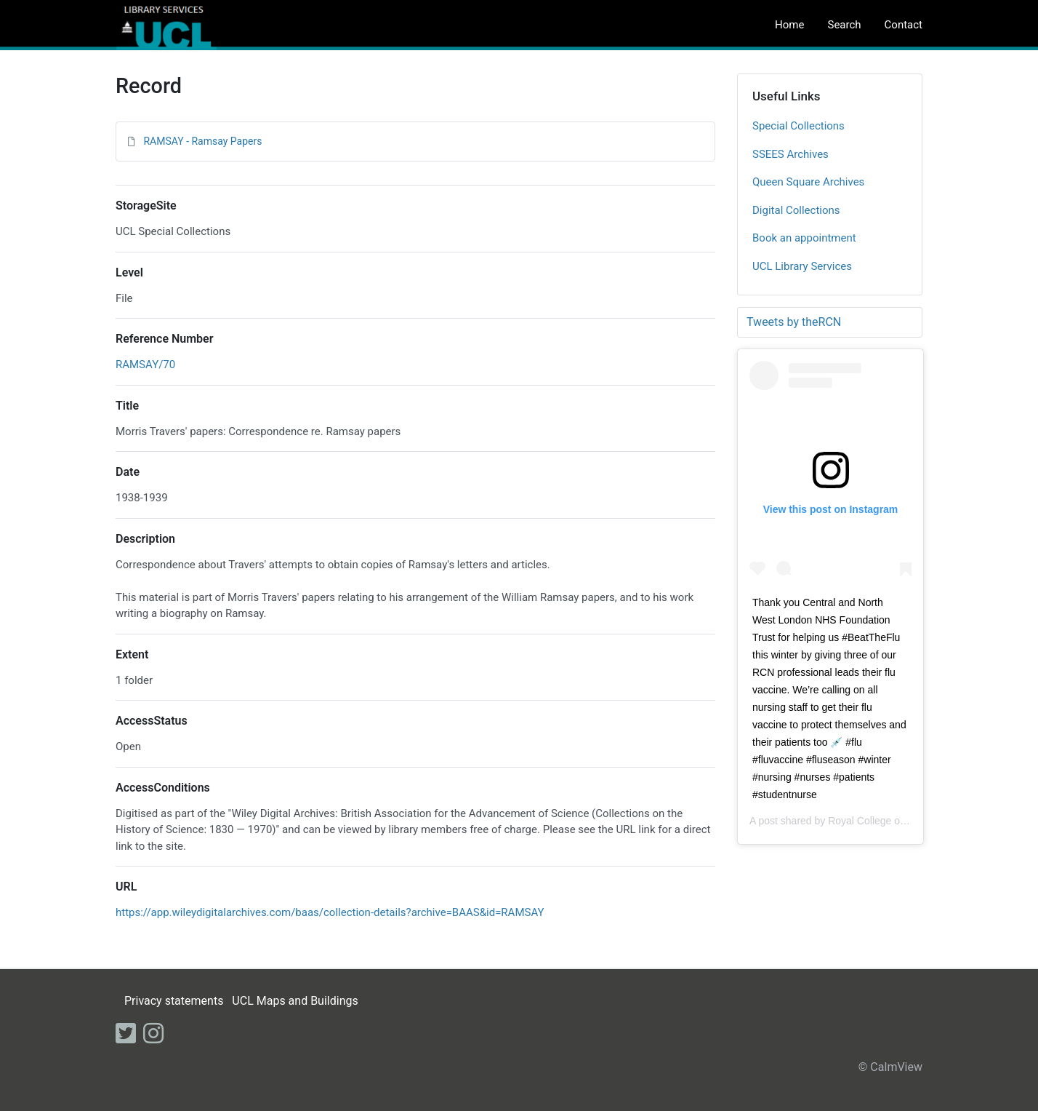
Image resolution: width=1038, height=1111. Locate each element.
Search (844, 24)
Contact (903, 24)
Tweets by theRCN (794, 322)
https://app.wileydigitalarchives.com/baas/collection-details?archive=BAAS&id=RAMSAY (330, 912)
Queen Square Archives (808, 181)
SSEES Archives (790, 154)
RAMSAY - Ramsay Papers (202, 141)
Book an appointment (804, 237)
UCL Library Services (802, 266)
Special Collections (798, 125)
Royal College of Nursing (884, 821)
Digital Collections (796, 210)
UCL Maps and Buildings (295, 1001)
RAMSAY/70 (145, 364)
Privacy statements (173, 1001)
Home (789, 24)
